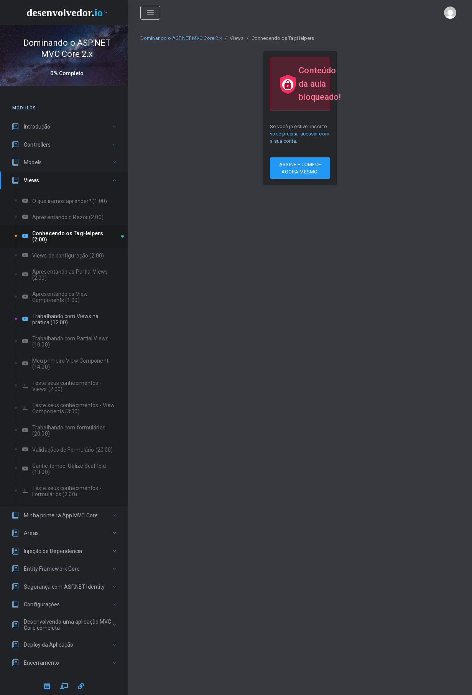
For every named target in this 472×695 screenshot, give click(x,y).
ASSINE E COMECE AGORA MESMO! (300, 168)
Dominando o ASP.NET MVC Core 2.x (181, 38)
